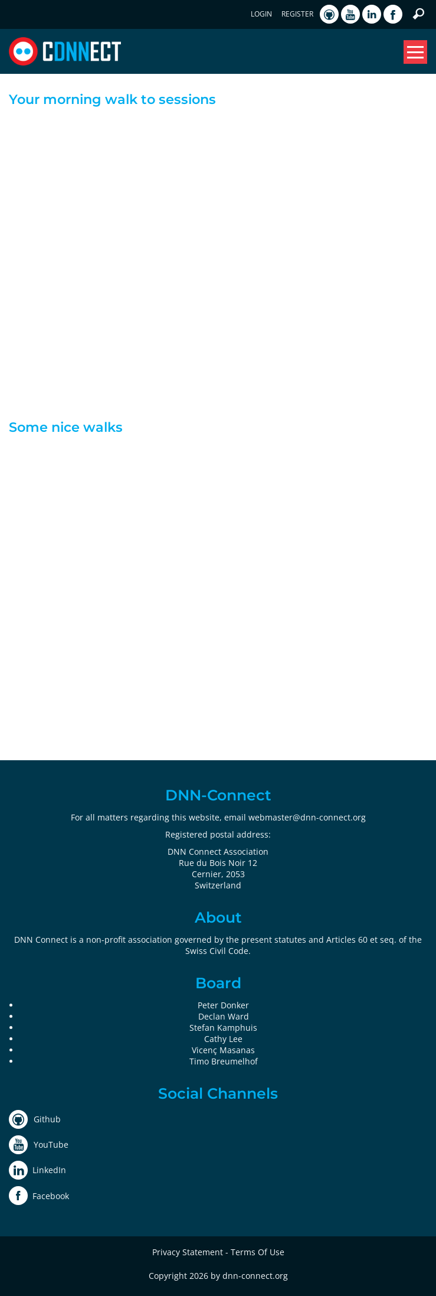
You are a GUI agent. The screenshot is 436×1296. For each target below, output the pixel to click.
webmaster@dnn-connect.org (307, 817)
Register (297, 14)
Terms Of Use (257, 1252)
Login (261, 14)
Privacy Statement (187, 1252)
